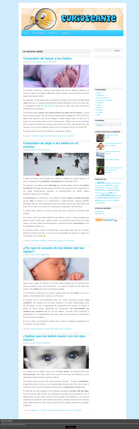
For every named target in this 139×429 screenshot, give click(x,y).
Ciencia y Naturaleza (37, 329)
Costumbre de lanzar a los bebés (47, 58)
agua (100, 182)
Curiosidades (39, 33)
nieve (113, 195)
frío (64, 240)
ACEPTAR (70, 427)
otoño (100, 198)
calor (103, 185)
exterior (60, 240)
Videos (98, 115)
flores (97, 190)
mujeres (97, 195)
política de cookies (132, 423)
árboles (102, 203)
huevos (97, 193)
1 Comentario (70, 136)
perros (112, 198)
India (63, 136)
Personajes (99, 110)
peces (106, 198)
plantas (117, 198)
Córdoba (107, 187)
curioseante (98, 187)
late (61, 329)
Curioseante (100, 102)
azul (115, 183)
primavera (99, 200)
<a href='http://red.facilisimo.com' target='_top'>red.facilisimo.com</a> (106, 220)
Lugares (98, 105)
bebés (59, 136)
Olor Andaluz (99, 211)
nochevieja (118, 195)
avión (112, 183)
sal (106, 200)
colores (108, 185)
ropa (104, 200)
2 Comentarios (77, 410)
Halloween (111, 190)
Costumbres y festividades (39, 136)
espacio (116, 187)
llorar (104, 193)
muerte (115, 193)
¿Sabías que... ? (36, 410)
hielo (117, 190)
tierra (118, 200)
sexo (112, 200)
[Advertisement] (61, 6)
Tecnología (99, 112)
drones (111, 187)
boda (100, 185)
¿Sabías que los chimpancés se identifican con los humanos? (113, 170)
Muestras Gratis (99, 213)
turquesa (97, 202)
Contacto (65, 33)
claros (67, 410)
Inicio (26, 33)
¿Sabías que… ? (101, 95)
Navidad (105, 195)
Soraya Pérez (46, 150)
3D (96, 183)
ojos (70, 410)
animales (107, 183)
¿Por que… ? (100, 93)
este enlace (49, 106)
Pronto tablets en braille (112, 159)
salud (109, 200)
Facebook (99, 120)
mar (110, 192)
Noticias (53, 33)
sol (115, 200)
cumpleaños (116, 185)
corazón (57, 329)
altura (55, 136)
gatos (105, 190)
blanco (97, 185)
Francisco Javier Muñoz (49, 62)
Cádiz (103, 187)
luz (107, 193)
